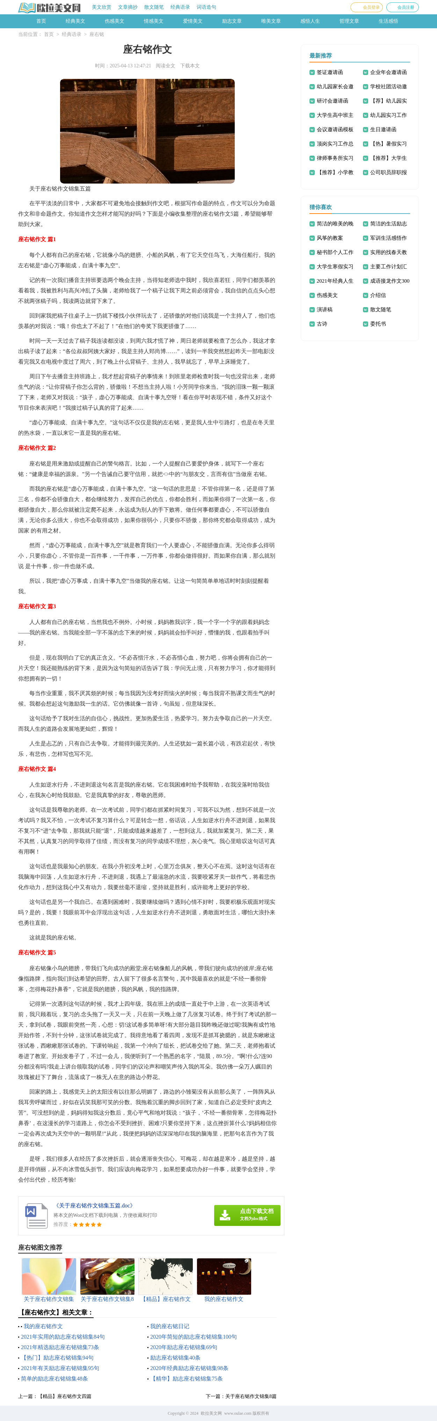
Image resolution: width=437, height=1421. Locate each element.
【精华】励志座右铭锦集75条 (186, 1379)
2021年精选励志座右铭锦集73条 (60, 1347)
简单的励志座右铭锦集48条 (54, 1379)
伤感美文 (114, 21)
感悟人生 (310, 21)
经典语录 (180, 7)
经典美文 (75, 21)
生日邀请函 (383, 129)
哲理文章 (349, 21)
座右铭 (96, 34)
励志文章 (232, 21)
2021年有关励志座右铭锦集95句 (60, 1368)
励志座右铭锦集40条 (175, 1358)
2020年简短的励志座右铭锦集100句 (193, 1337)
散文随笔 (154, 7)
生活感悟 (388, 21)
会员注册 (406, 7)
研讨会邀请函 (332, 101)
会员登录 (371, 7)
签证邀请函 (330, 72)
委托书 (378, 324)
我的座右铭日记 (169, 1326)
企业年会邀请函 (388, 72)
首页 (41, 21)
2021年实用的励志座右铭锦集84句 (63, 1337)
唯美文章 (271, 21)
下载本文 (190, 65)
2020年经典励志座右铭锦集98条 (189, 1368)
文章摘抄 (128, 7)
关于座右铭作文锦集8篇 (251, 1396)
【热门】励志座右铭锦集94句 (57, 1358)
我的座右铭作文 (43, 1326)
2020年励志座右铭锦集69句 (183, 1347)
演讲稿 (325, 309)
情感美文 (153, 21)
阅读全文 (165, 65)
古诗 (322, 324)
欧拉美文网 (211, 1413)
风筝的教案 (330, 238)
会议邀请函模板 (335, 129)
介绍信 (378, 295)
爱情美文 (193, 21)
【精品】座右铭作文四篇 (65, 1396)
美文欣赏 (101, 7)
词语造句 (206, 7)
